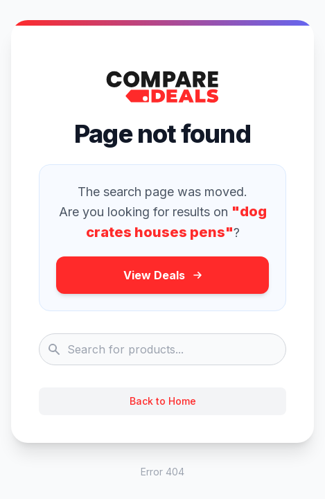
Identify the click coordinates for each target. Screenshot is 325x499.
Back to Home (163, 401)
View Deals (163, 275)
